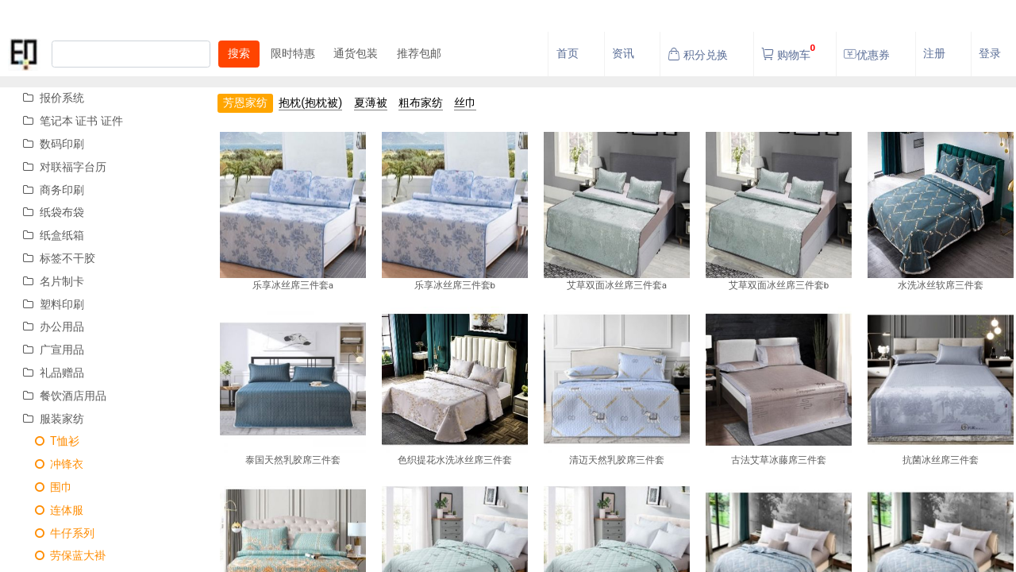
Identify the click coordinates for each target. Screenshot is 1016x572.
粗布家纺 (420, 103)
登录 (990, 53)
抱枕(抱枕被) (310, 103)
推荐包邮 (419, 53)
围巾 (47, 487)
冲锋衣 (53, 464)
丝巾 (465, 103)
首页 (567, 53)
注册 (934, 53)
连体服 (53, 510)
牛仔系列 (58, 533)
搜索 (239, 53)
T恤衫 (51, 441)
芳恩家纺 (245, 103)
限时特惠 (293, 53)
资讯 (623, 53)
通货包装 (355, 53)
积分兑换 (698, 55)
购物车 (788, 50)
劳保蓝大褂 (64, 555)
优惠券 (867, 55)
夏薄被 (370, 103)
